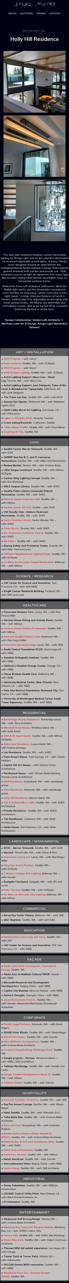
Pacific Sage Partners (17, 1024)
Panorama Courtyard (17, 857)
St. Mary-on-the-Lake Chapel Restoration (29, 562)
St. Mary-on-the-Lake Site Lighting (24, 894)
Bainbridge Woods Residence (22, 719)
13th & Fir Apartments (17, 735)
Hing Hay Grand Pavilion (19, 865)
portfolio (26, 13)
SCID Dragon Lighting (17, 372)
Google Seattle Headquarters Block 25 (27, 1074)
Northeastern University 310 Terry (24, 937)
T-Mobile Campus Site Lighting (22, 873)
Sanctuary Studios (15, 1154)
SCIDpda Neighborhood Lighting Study (27, 553)
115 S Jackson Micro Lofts (19, 802)
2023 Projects (12, 367)
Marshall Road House (17, 727)
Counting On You (13, 431)
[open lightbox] (34, 82)
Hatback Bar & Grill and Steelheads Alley (29, 1141)
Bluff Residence (13, 781)
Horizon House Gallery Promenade (25, 628)
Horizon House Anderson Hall (22, 499)
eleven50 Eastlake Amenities (21, 1099)
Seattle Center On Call (17, 507)
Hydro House (11, 1168)
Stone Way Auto (13, 1239)
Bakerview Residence (17, 744)
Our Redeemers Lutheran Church (23, 532)
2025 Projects (12, 358)
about (12, 13)
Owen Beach (11, 528)
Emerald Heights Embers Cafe (22, 636)
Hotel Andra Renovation (18, 1149)
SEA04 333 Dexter (15, 1037)
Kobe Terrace (12, 889)
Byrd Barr (10, 541)
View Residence (13, 789)
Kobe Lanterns (12, 363)
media (41, 13)
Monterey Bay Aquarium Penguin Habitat (28, 1227)
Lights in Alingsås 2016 (18, 418)
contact (55, 13)
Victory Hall (11, 1235)
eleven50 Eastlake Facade (20, 999)
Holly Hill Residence (16, 797)
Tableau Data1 (13, 1082)
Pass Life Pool (12, 1125)
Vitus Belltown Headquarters (21, 1041)
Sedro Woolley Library (17, 520)
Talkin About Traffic (16, 427)
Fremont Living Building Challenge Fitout (28, 1049)
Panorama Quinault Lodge (20, 644)
